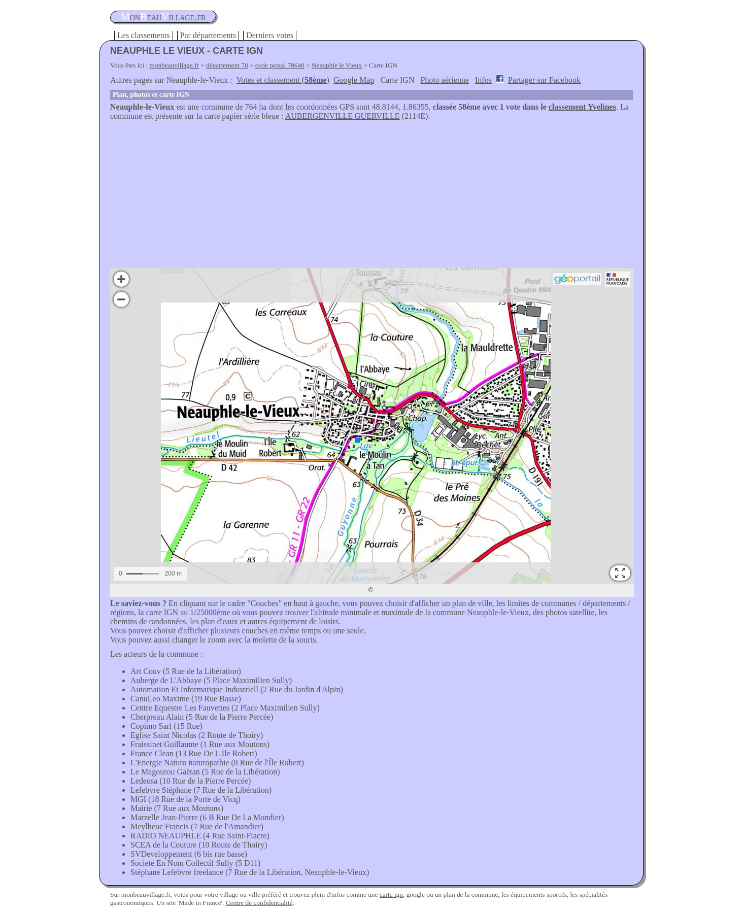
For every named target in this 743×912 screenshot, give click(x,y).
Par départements (208, 35)
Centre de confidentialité (259, 902)
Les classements (143, 35)
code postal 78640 (280, 65)
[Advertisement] (371, 197)
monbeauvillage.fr (174, 65)
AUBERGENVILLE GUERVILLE (342, 116)
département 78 (227, 65)
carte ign (391, 894)
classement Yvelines (582, 107)
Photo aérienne (444, 80)
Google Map (353, 80)
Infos (483, 80)
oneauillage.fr (163, 16)
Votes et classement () (283, 80)
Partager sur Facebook (544, 80)
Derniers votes (269, 35)
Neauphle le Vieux (337, 65)
